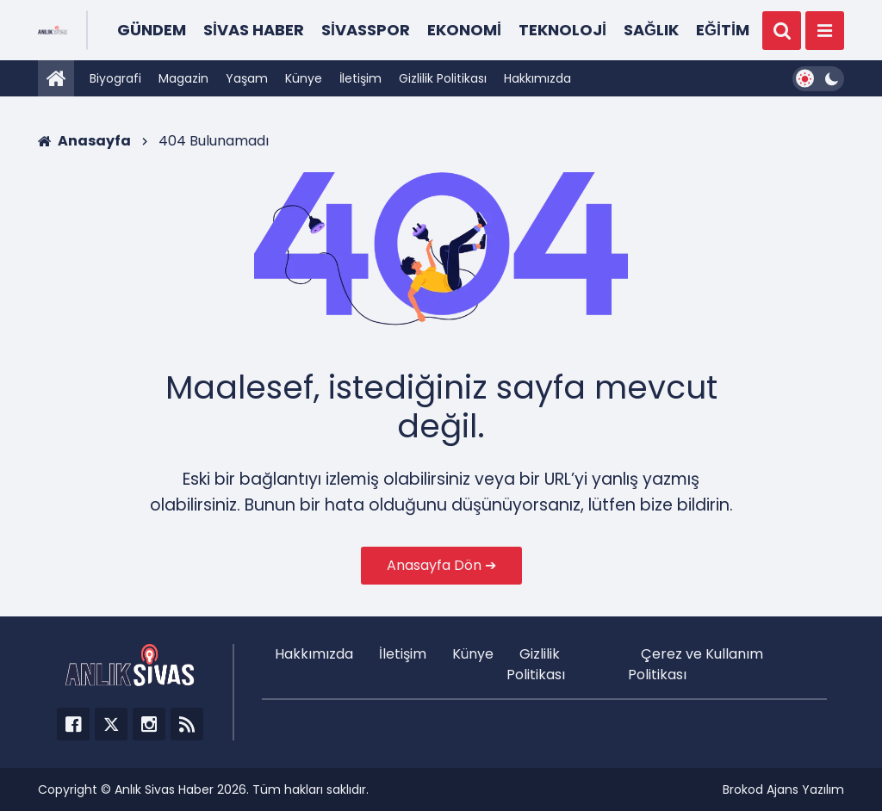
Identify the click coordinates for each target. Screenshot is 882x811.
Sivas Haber (253, 29)
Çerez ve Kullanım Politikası (695, 664)
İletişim (360, 78)
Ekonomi (464, 29)
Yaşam (247, 78)
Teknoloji (562, 29)
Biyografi (115, 78)
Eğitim (722, 29)
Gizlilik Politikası (443, 78)
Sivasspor (365, 29)
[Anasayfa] (56, 78)
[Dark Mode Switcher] (818, 78)
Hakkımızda (537, 78)
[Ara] (781, 30)
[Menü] (824, 30)
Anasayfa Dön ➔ (441, 565)
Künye (303, 78)
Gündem (151, 29)
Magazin (183, 78)
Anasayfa (84, 141)
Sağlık (651, 29)
